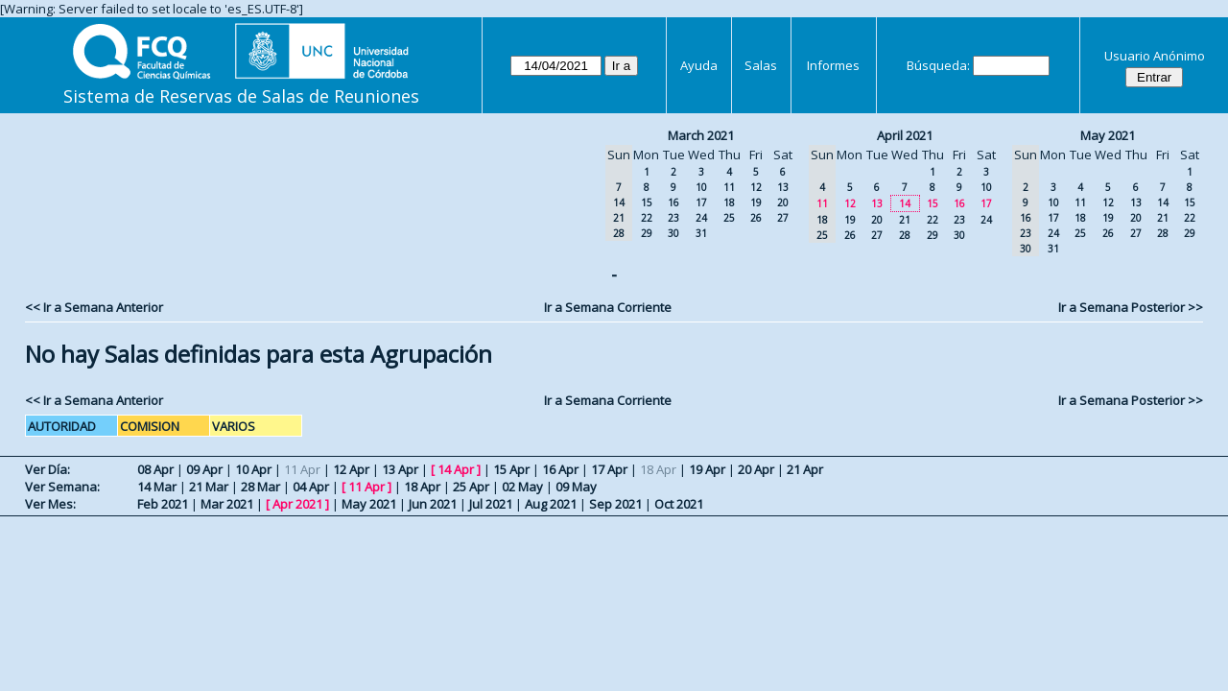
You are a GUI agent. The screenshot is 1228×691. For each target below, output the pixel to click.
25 (729, 218)
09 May (576, 486)
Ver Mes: (50, 503)
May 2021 (1107, 135)
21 (904, 219)
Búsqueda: (938, 65)
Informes (833, 65)
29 (646, 233)
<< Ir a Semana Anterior (94, 307)
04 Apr (311, 486)
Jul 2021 (490, 503)
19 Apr (707, 469)
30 (673, 233)
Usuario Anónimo (1154, 55)
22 (646, 218)
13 (783, 187)
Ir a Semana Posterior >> (1130, 307)
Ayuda (699, 65)
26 (756, 218)
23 (673, 218)
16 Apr (560, 469)
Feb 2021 (162, 503)
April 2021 (905, 135)
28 (904, 235)
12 (756, 187)
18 (729, 202)
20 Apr (756, 469)
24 (701, 218)
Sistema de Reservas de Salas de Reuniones (241, 95)
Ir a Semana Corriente (608, 307)
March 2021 (701, 135)
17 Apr (609, 469)
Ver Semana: (62, 486)
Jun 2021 (433, 503)
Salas (760, 65)
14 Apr (455, 469)
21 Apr (805, 469)
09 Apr (204, 469)
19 (756, 202)
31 (701, 233)
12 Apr (351, 469)
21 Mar (208, 486)
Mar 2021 (227, 503)
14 (904, 203)
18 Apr (422, 486)
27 (783, 218)
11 (729, 187)
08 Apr (155, 469)
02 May (522, 486)
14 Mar (157, 486)
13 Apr (400, 469)
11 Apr (366, 486)
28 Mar (260, 486)
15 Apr (511, 469)
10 (701, 187)
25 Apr (471, 486)
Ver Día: (47, 469)
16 (673, 202)
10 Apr (253, 469)
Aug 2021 (551, 503)
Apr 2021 (297, 503)
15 (646, 202)
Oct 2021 (678, 503)
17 (701, 202)
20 (783, 202)
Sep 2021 (615, 503)
